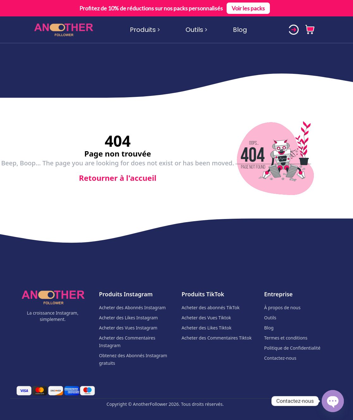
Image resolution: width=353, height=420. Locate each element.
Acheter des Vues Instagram (128, 328)
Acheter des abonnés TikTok (211, 308)
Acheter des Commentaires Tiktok (217, 338)
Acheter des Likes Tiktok (207, 328)
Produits (145, 29)
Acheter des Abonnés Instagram (132, 308)
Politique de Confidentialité (292, 348)
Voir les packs (248, 8)
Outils (197, 29)
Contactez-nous (280, 358)
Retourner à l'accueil (117, 178)
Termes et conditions (285, 338)
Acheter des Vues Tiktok (206, 318)
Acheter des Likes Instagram (128, 318)
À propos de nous (282, 308)
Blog (240, 29)
